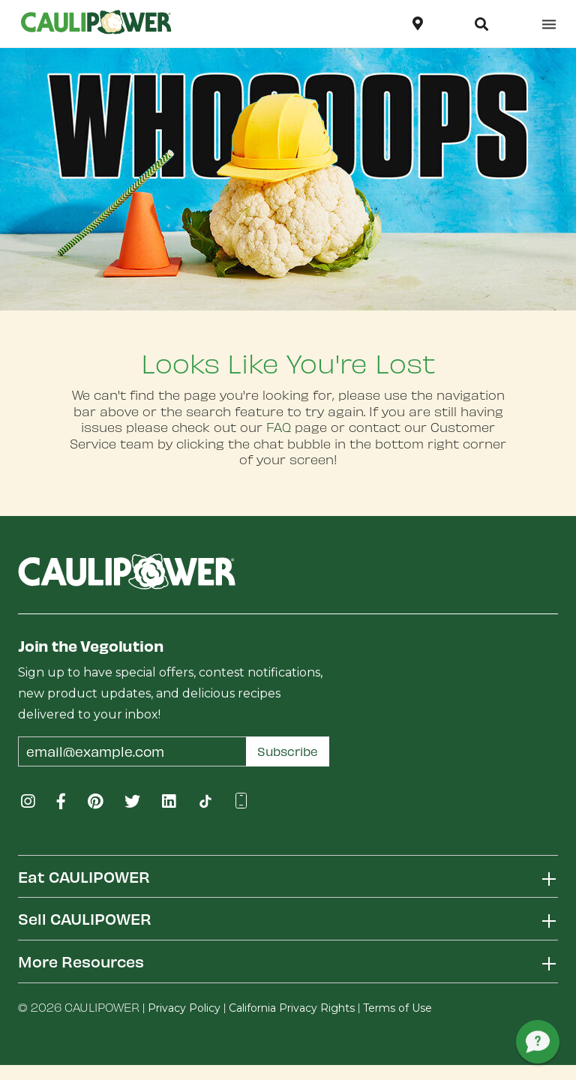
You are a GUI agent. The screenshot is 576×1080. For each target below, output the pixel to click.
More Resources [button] (81, 961)
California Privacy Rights (292, 1008)
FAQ (278, 426)
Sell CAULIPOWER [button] (85, 918)
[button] (481, 24)
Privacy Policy (184, 1008)
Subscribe (287, 751)
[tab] (288, 876)
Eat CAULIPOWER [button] (84, 876)
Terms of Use (397, 1008)
